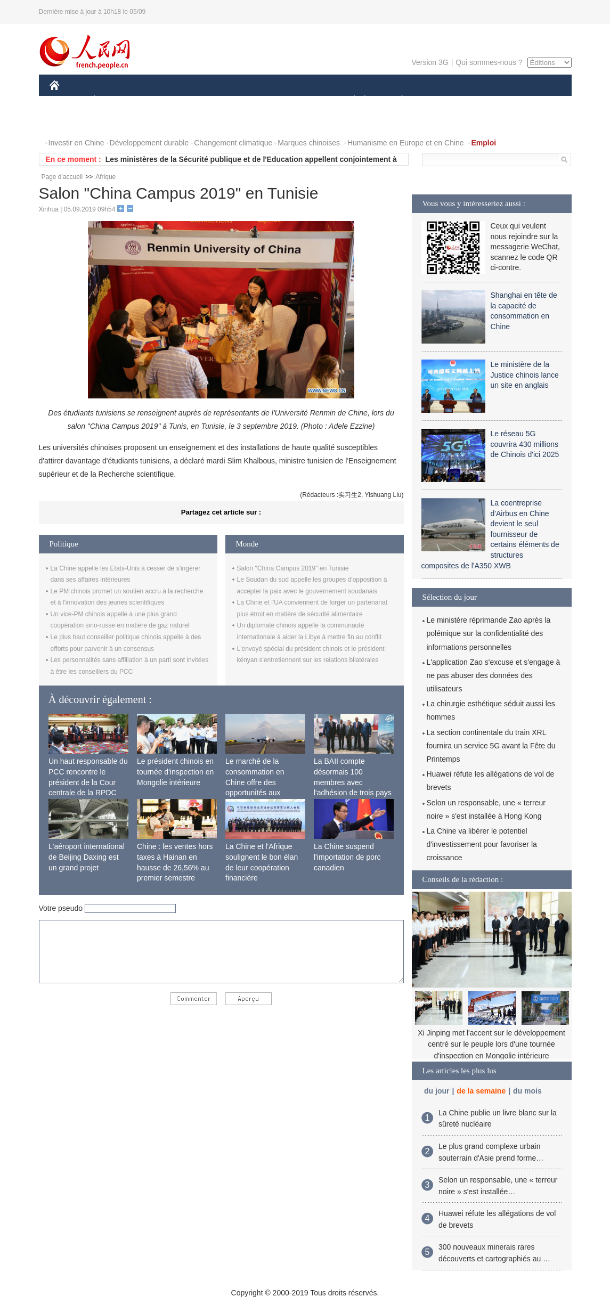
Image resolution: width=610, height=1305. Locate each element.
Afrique (105, 177)
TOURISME (485, 100)
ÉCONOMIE (113, 100)
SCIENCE (254, 100)
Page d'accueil (62, 177)
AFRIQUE (207, 100)
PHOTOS (71, 121)
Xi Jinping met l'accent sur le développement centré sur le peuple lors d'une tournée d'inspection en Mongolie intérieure (491, 1044)
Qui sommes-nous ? (489, 62)
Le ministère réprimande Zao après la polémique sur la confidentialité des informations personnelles (489, 633)
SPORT (439, 100)
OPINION (534, 100)
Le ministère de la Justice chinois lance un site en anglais (525, 374)
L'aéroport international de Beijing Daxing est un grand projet (86, 856)
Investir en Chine (76, 142)
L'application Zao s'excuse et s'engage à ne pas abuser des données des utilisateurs (493, 675)
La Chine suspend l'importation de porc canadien (347, 856)
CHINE (68, 100)
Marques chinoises (309, 142)
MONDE (162, 100)
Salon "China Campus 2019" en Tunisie (293, 568)
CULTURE (302, 100)
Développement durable (149, 142)
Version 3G (429, 62)
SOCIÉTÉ (349, 100)
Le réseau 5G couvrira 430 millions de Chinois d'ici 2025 (525, 444)
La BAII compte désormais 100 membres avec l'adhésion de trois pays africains (353, 782)
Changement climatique (233, 142)
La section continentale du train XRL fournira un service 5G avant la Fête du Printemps (491, 745)
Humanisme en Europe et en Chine (405, 142)
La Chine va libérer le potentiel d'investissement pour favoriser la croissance (482, 844)
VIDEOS (113, 121)
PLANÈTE (397, 100)
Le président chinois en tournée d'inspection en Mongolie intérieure (175, 771)
